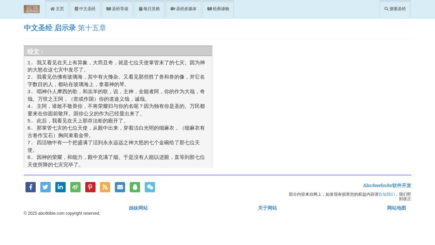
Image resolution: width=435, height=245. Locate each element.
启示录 (65, 28)
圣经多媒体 (185, 9)
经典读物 (220, 9)
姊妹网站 (138, 208)
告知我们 (387, 194)
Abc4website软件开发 (387, 185)
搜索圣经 (397, 9)
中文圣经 (86, 9)
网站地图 (396, 208)
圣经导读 (119, 9)
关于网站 (267, 208)
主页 (59, 9)
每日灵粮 (151, 9)
